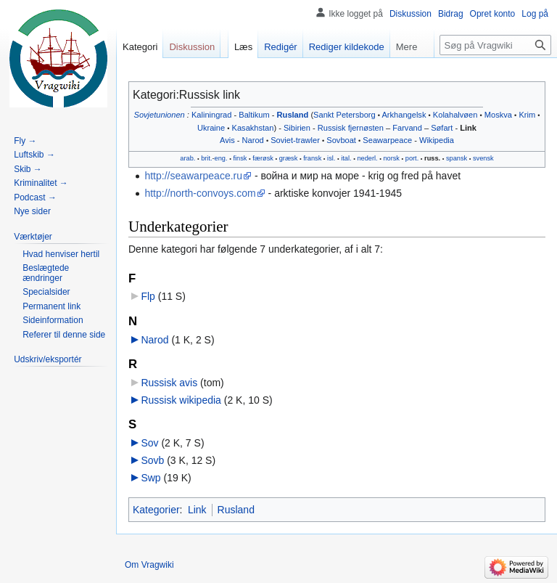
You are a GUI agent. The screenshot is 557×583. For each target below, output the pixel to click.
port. (411, 158)
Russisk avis (169, 382)
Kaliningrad (211, 114)
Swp (150, 478)
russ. (432, 158)
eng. (221, 158)
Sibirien (297, 127)
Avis (227, 140)
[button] (33, 237)
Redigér (280, 46)
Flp (147, 296)
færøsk (262, 158)
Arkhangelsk (403, 114)
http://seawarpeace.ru (193, 176)
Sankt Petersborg (344, 114)
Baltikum (254, 114)
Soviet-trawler (295, 140)
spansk (456, 158)
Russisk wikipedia (180, 400)
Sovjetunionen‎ (159, 114)
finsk (240, 158)
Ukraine (211, 127)
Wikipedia (436, 140)
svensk (483, 158)
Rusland (293, 114)
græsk (288, 158)
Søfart (442, 127)
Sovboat (341, 140)
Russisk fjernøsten (351, 127)
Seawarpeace (387, 140)
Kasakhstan (253, 127)
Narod (253, 140)
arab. (187, 158)
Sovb (152, 460)
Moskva (498, 114)
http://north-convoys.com (199, 193)
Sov (149, 443)
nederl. (367, 158)
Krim (527, 114)
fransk (312, 158)
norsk (391, 158)
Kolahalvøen (455, 114)
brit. (206, 158)
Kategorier (156, 509)
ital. (346, 158)
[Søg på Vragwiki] (495, 45)
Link (468, 127)
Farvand (407, 127)
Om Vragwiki (149, 565)
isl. (331, 158)
